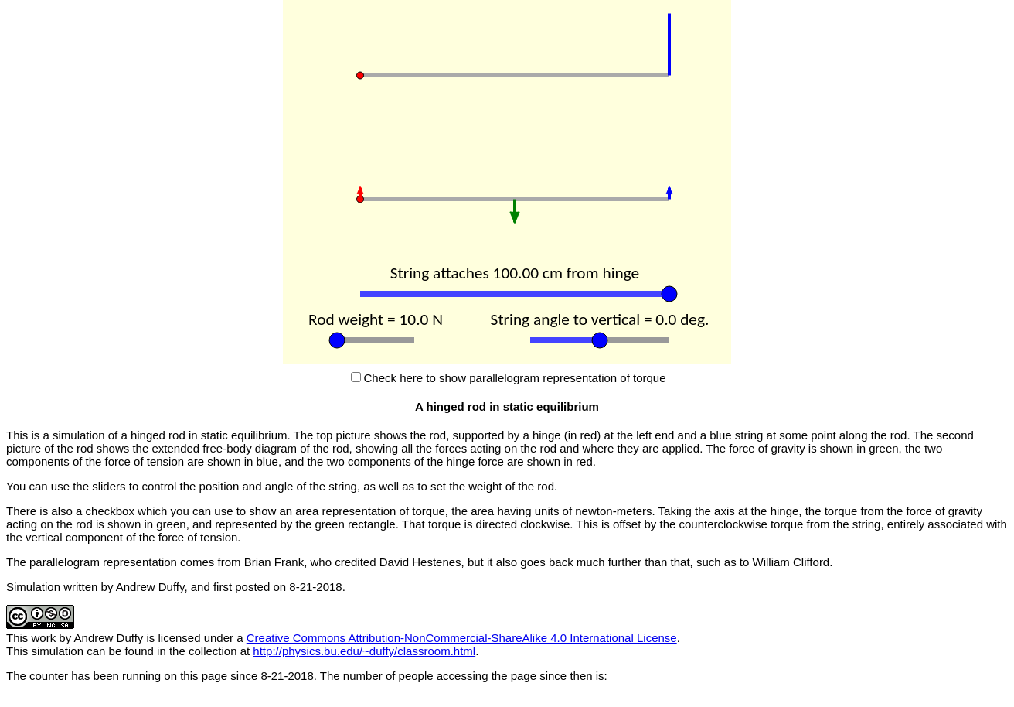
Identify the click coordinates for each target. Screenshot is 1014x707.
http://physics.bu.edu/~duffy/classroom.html (364, 650)
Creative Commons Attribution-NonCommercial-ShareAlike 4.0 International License (462, 637)
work (44, 637)
